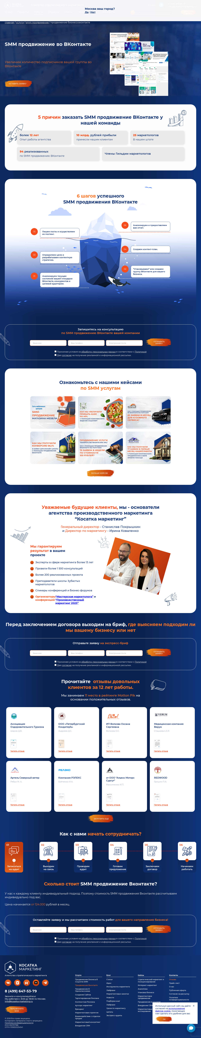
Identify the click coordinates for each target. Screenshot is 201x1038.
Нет (93, 12)
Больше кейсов (99, 473)
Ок (164, 1019)
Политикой (141, 352)
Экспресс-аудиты (114, 1015)
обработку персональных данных (98, 352)
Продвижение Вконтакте (86, 985)
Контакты (173, 975)
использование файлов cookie (170, 1009)
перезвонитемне (17, 1010)
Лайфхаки (110, 990)
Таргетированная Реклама (87, 998)
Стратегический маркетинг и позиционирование (151, 980)
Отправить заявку (159, 342)
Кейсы (141, 975)
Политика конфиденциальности (19, 1023)
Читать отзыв (17, 751)
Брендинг (79, 1009)
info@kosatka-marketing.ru (19, 1001)
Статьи (109, 979)
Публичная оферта (177, 990)
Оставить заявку (17, 84)
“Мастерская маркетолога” (74, 596)
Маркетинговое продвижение (145, 997)
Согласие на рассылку (179, 994)
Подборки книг (113, 1001)
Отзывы (172, 979)
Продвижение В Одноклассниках (82, 990)
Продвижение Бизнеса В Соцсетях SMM (86, 980)
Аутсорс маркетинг (83, 1005)
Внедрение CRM (82, 1026)
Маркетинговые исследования (145, 1010)
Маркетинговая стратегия (86, 1013)
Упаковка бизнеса (146, 992)
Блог (108, 975)
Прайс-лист (174, 983)
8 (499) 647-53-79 (21, 991)
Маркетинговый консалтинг (87, 1022)
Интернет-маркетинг (147, 985)
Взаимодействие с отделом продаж (87, 1017)
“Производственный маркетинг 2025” (69, 601)
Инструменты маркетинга (118, 987)
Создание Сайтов (83, 995)
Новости (110, 997)
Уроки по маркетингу (116, 1008)
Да (87, 12)
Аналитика (142, 989)
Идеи (108, 983)
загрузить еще (101, 819)
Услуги (78, 975)
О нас (171, 987)
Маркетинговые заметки (117, 994)
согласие (67, 355)
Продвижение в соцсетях (149, 1002)
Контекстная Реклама (85, 1002)
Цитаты (109, 1012)
